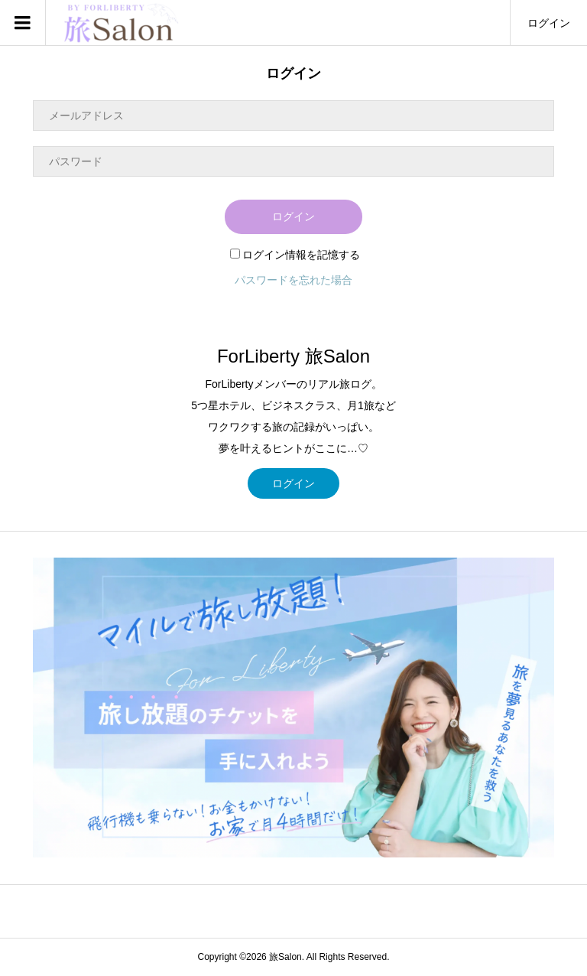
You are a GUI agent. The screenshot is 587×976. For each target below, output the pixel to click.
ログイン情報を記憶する (295, 255)
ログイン (548, 23)
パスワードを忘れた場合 (293, 280)
